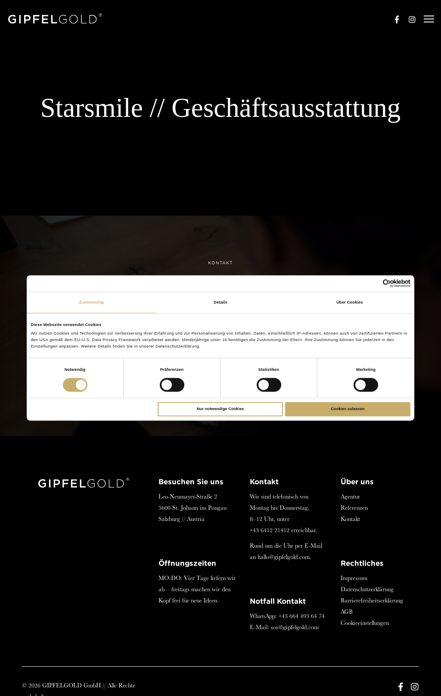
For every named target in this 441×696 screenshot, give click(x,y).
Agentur (350, 496)
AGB (347, 611)
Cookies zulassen (348, 409)
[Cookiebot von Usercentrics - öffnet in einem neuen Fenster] (372, 283)
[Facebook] (393, 19)
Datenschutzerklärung (367, 589)
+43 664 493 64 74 (302, 615)
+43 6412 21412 (269, 530)
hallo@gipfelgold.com (284, 556)
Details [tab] (220, 302)
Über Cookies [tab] (349, 302)
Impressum (354, 578)
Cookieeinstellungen (365, 622)
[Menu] (425, 19)
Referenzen (354, 507)
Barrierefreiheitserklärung (372, 600)
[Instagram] (408, 19)
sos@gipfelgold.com (295, 627)
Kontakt (350, 518)
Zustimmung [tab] (91, 302)
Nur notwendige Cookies (220, 409)
